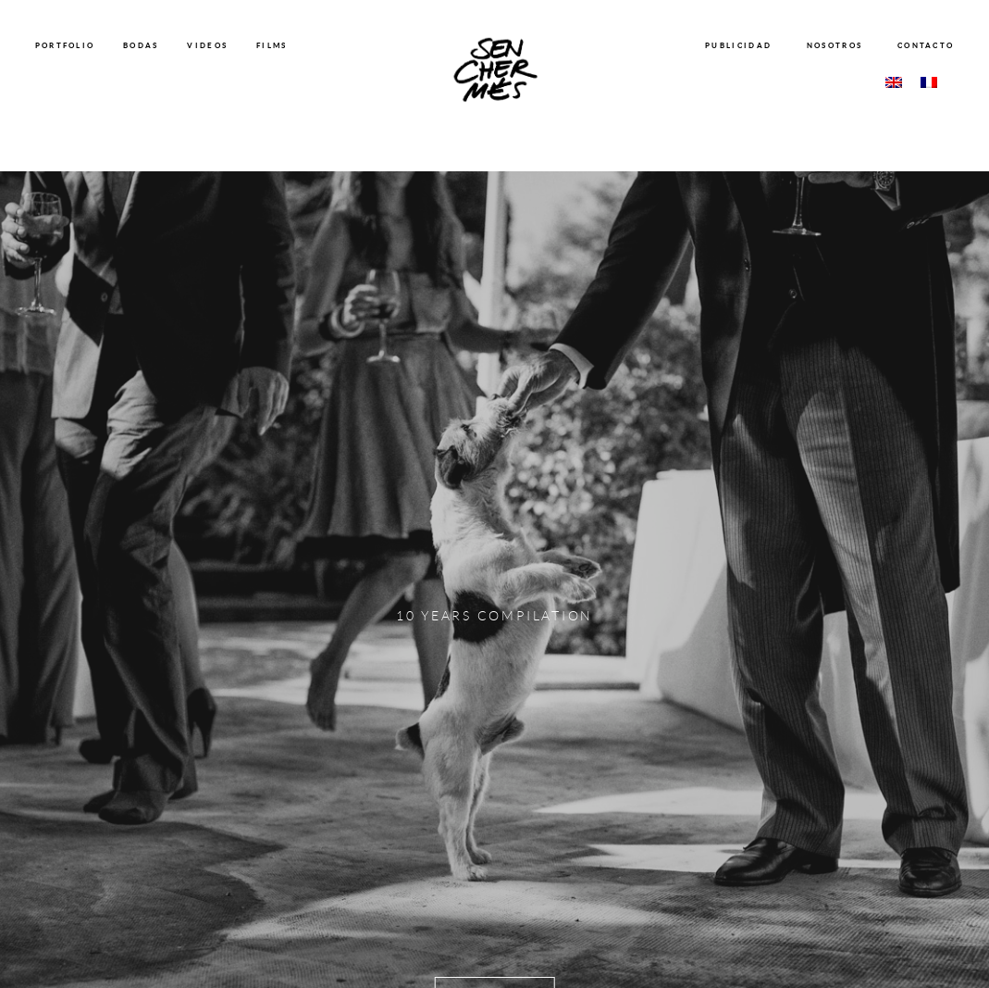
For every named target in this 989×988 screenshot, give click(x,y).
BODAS (141, 45)
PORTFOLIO (65, 45)
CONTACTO (925, 45)
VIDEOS (207, 45)
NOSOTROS (834, 45)
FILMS (272, 45)
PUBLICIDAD (738, 45)
